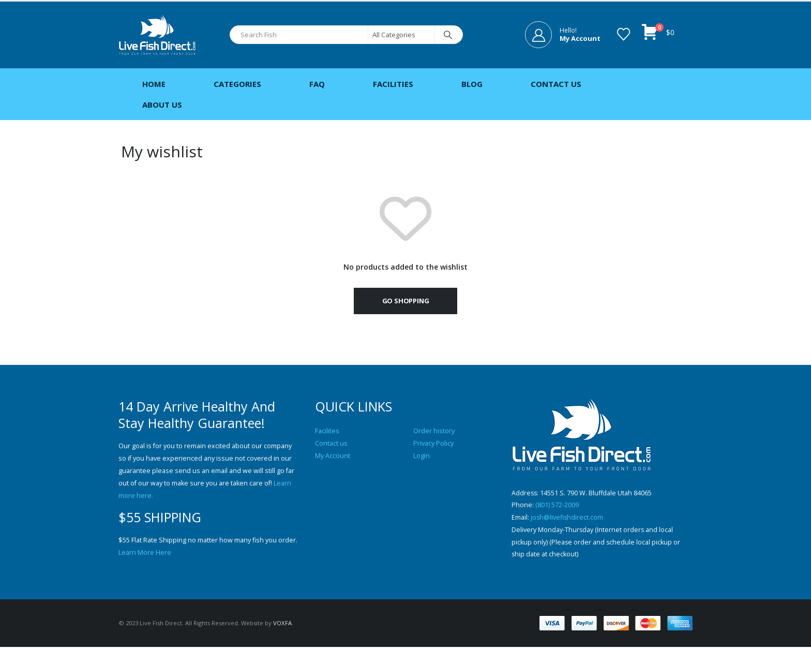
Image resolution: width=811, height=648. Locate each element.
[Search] (447, 34)
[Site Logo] (157, 34)
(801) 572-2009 (557, 505)
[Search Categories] (401, 34)
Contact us (331, 443)
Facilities (393, 84)
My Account (332, 455)
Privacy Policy (433, 443)
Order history (434, 430)
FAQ (317, 84)
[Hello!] (562, 34)
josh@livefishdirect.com (567, 517)
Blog (472, 84)
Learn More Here (144, 552)
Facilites (327, 430)
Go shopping (405, 300)
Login (421, 455)
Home (154, 84)
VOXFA (282, 624)
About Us (162, 104)
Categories (237, 84)
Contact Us (556, 84)
